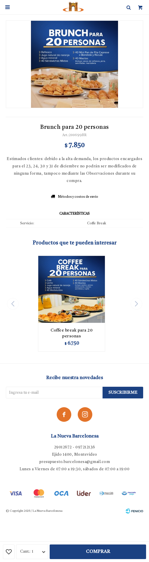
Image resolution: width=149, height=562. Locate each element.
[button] (136, 303)
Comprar (98, 551)
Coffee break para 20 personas (72, 333)
